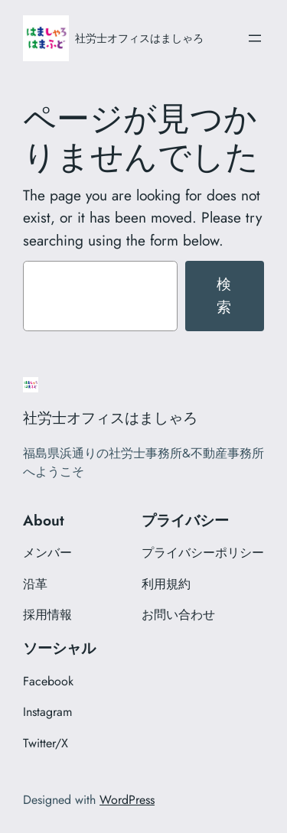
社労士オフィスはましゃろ (139, 38)
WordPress (127, 800)
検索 (225, 295)
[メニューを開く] (255, 38)
